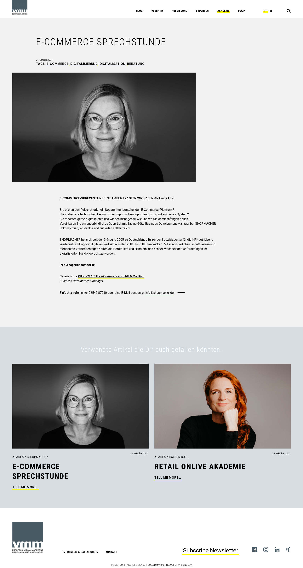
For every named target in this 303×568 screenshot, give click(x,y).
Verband (157, 10)
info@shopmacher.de (159, 293)
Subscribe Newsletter (210, 550)
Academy (223, 10)
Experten (202, 10)
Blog (139, 10)
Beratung (135, 64)
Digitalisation (112, 64)
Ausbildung (179, 10)
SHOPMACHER (70, 239)
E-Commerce (57, 64)
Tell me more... (25, 487)
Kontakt (111, 552)
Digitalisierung (84, 64)
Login (242, 10)
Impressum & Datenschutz (81, 552)
